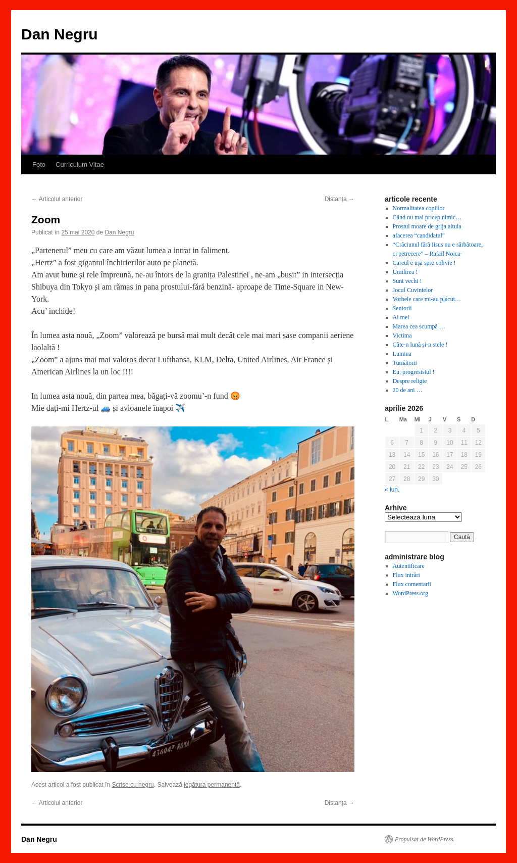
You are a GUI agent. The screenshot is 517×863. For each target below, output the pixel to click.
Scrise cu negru (132, 784)
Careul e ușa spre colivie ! (424, 262)
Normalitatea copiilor (419, 208)
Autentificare (409, 565)
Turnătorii (405, 362)
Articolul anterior (56, 199)
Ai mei (401, 317)
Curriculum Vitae (80, 164)
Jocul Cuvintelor (413, 290)
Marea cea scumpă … (419, 326)
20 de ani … (408, 390)
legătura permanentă (212, 784)
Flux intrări (406, 575)
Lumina (402, 353)
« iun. (392, 489)
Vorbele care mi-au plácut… (427, 299)
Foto (38, 164)
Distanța (339, 199)
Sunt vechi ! (407, 280)
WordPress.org (410, 593)
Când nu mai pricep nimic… (427, 217)
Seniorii (402, 308)
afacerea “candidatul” (419, 235)
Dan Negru (59, 34)
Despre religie (410, 381)
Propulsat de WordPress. (425, 839)
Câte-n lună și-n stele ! (420, 344)
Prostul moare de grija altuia (427, 226)
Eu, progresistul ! (414, 371)
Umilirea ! (405, 271)
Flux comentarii (412, 584)
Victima (402, 335)
